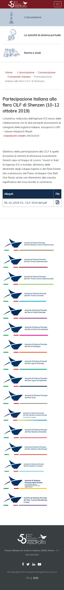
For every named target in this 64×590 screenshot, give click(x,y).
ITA (28, 578)
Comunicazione (46, 72)
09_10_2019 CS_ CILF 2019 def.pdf (25, 202)
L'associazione (25, 72)
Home (8, 72)
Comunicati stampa (19, 76)
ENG (35, 578)
